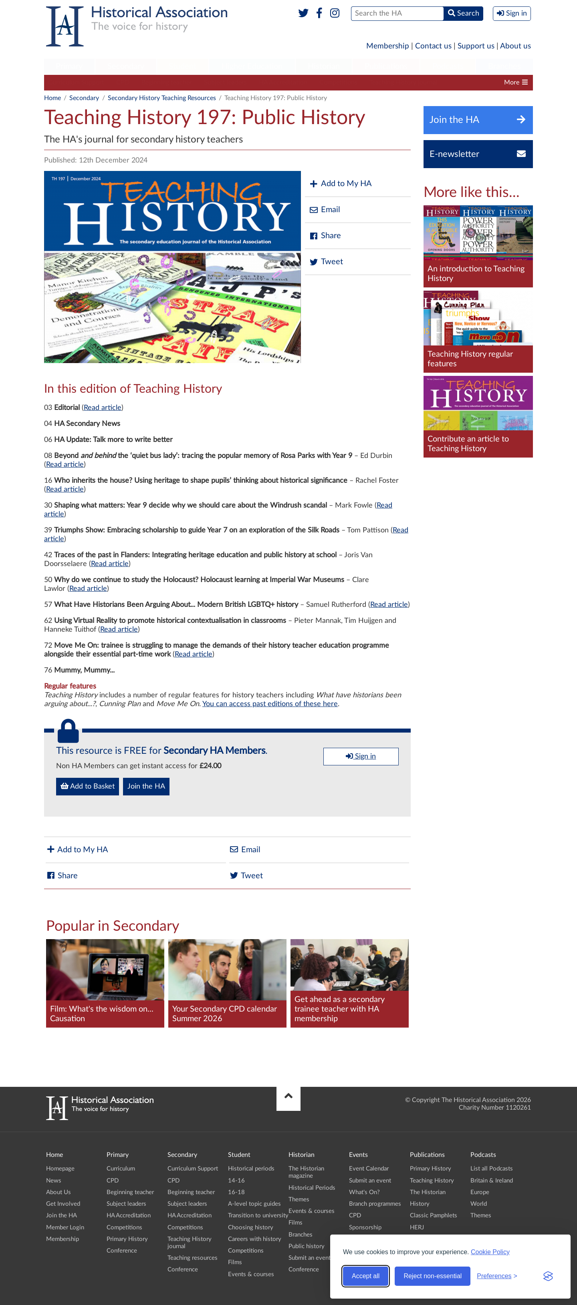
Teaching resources (192, 1258)
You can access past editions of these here (270, 704)
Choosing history (250, 1228)
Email (324, 210)
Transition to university (258, 1216)
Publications (386, 66)
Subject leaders (225, 82)
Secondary (125, 66)
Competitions (338, 82)
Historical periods (251, 1169)
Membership (387, 46)
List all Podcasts (491, 1169)
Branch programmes (375, 1204)
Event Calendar (369, 1169)
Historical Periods (311, 1188)
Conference (122, 1251)
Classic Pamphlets (433, 1216)
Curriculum (121, 1169)
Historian (324, 66)
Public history (306, 1246)
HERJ (417, 1228)
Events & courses (251, 1274)
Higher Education (252, 66)
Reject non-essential (432, 1276)
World (478, 1204)
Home (52, 98)
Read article (102, 408)
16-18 (236, 1192)
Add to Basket (88, 786)
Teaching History (432, 1181)
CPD (122, 82)
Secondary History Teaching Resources (162, 98)
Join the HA (146, 786)
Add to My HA (340, 184)
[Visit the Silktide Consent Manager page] (548, 1276)
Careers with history (254, 1239)
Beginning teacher (166, 82)
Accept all (365, 1276)
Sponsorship (365, 1228)
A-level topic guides (254, 1204)
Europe (479, 1192)
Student (182, 66)
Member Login (65, 1228)
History (420, 1204)
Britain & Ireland (491, 1181)
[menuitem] (69, 67)
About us (515, 46)
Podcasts (448, 66)
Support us (476, 46)
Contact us (433, 46)
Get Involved (63, 1204)
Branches (504, 66)
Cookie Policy (490, 1252)
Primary (69, 66)
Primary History (127, 1239)
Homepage (60, 1169)
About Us (58, 1192)
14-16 (236, 1181)
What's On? (364, 1192)
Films (235, 1262)
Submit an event (309, 1258)
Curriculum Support (76, 82)
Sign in (361, 756)
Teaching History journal (403, 82)
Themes (298, 1200)
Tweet (326, 262)
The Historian (428, 1192)
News (53, 1181)
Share (325, 236)
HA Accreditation (283, 82)
